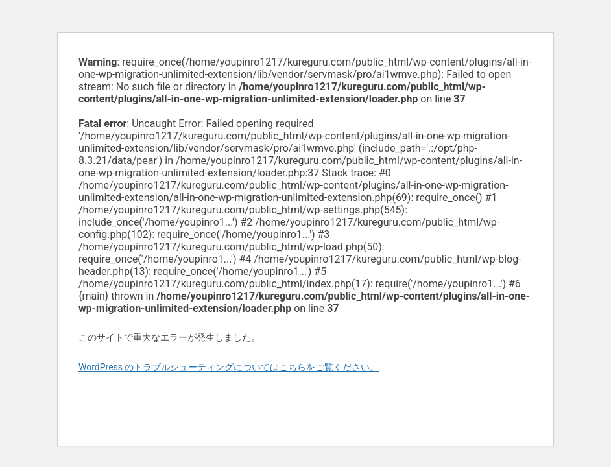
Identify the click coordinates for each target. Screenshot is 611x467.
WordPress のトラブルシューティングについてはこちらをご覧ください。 (228, 367)
